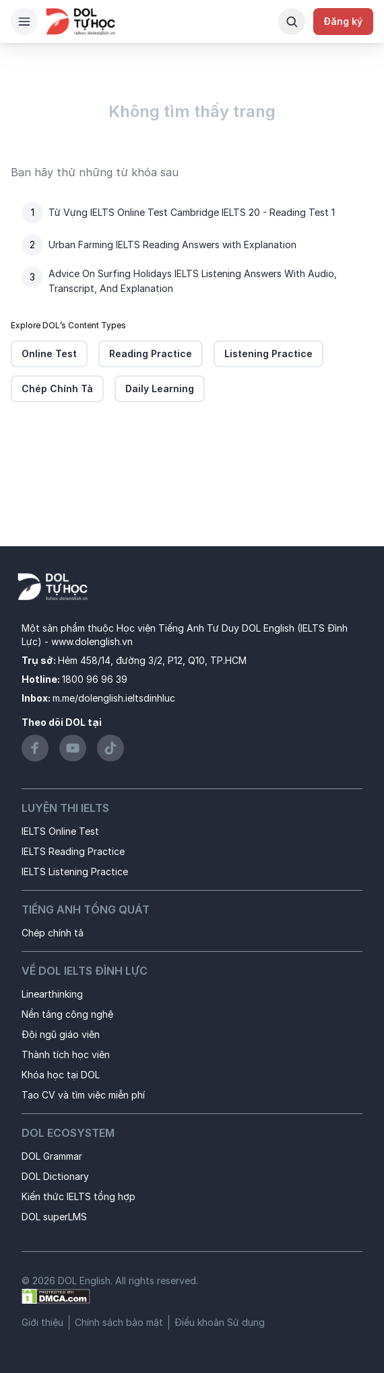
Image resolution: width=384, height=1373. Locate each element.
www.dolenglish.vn (92, 641)
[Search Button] (291, 21)
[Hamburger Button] (24, 21)
